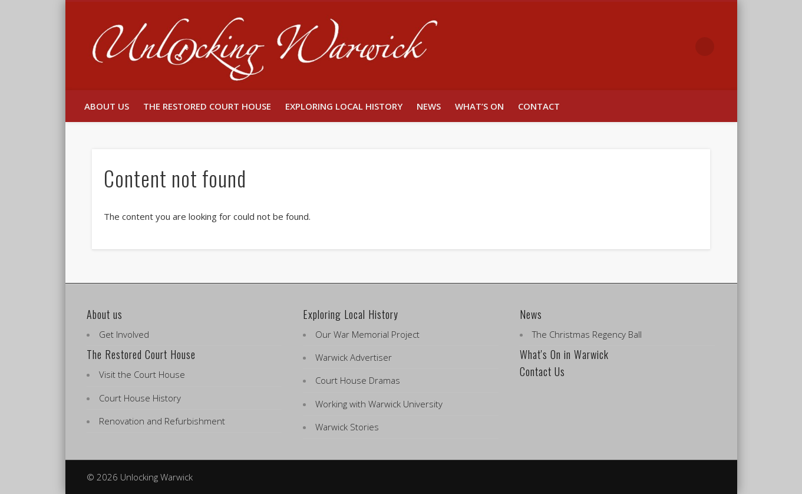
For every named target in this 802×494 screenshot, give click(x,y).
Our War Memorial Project (367, 334)
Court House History (140, 398)
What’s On (479, 106)
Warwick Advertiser (353, 357)
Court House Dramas (357, 380)
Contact (539, 106)
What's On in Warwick (564, 354)
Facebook (655, 46)
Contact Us (542, 371)
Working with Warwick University (379, 404)
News (429, 106)
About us (106, 106)
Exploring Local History (343, 106)
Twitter (680, 46)
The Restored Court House (207, 106)
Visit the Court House (142, 374)
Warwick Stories (347, 427)
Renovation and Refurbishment (162, 421)
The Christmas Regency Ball (587, 334)
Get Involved (124, 334)
